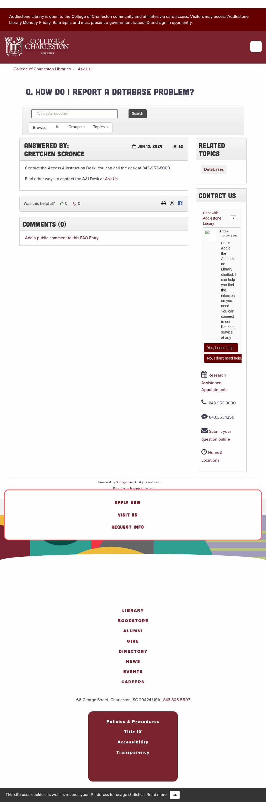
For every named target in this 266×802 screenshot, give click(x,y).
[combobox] (74, 113)
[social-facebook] (108, 772)
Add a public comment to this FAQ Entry (62, 238)
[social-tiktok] (155, 772)
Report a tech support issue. (133, 488)
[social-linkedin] (127, 772)
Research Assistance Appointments (214, 382)
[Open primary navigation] (256, 46)
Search (137, 113)
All (57, 127)
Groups (76, 127)
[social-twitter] (137, 772)
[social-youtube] (146, 772)
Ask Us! (84, 69)
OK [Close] (175, 795)
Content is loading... (222, 288)
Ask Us (111, 179)
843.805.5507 (176, 700)
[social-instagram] (118, 772)
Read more (156, 794)
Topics (100, 127)
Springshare (124, 482)
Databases (214, 169)
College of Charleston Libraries (42, 69)
